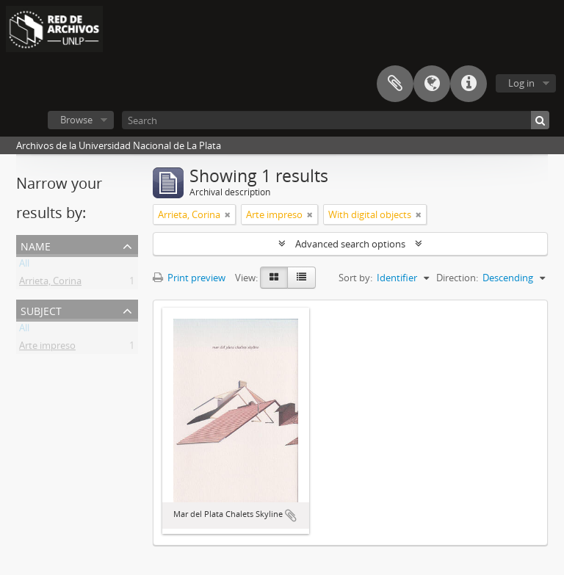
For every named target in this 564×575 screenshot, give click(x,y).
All (24, 265)
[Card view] (274, 278)
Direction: (457, 277)
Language (431, 83)
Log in (521, 83)
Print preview (189, 277)
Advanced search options (350, 243)
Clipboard (395, 83)
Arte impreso (47, 348)
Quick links (468, 83)
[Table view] (301, 278)
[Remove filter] (228, 214)
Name (36, 245)
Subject (41, 309)
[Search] (335, 120)
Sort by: (355, 277)
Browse (76, 119)
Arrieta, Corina (50, 283)
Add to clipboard (290, 515)
